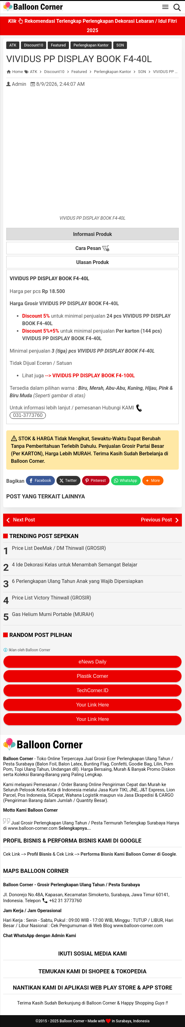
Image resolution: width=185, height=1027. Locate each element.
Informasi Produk (92, 234)
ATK (12, 45)
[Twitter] (68, 480)
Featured (58, 45)
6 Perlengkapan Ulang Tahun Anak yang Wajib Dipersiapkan (77, 581)
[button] (152, 480)
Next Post (24, 520)
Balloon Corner (72, 1021)
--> (90, 376)
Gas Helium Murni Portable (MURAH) (53, 614)
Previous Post (156, 520)
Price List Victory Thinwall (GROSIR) (51, 598)
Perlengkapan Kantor (91, 45)
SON (120, 45)
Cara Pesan (92, 248)
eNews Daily (92, 661)
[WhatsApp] (126, 480)
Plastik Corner (92, 676)
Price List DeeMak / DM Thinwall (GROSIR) (59, 548)
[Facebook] (40, 480)
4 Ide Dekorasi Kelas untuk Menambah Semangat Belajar (74, 565)
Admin (19, 84)
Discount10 (33, 45)
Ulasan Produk (92, 262)
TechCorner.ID (92, 690)
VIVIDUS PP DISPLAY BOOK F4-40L (79, 58)
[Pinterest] (96, 480)
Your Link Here (92, 704)
